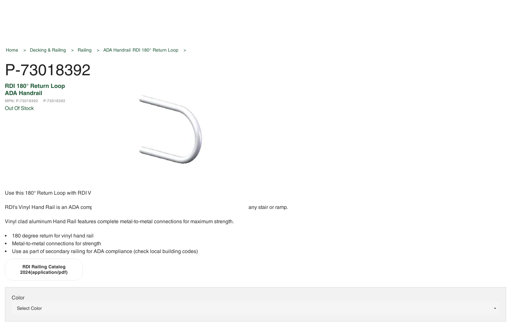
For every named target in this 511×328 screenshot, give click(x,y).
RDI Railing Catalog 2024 (44, 269)
